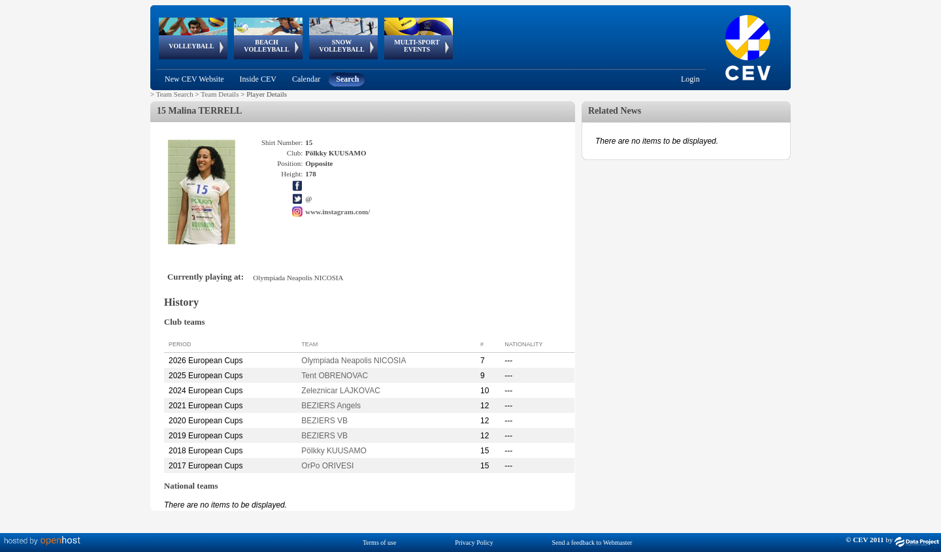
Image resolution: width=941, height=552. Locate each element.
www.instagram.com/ (337, 212)
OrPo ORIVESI (327, 465)
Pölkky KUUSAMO (333, 450)
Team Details (220, 94)
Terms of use (380, 542)
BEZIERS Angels (331, 405)
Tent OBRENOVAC (334, 375)
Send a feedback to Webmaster (592, 542)
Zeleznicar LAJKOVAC (340, 390)
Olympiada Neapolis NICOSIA (353, 360)
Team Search (174, 94)
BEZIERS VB (324, 420)
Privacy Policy (474, 542)
